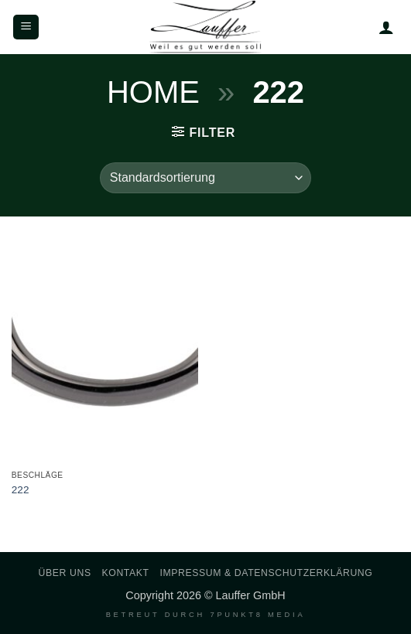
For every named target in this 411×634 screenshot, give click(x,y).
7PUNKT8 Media (257, 615)
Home (153, 92)
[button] (26, 27)
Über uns (65, 573)
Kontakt (125, 573)
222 (20, 490)
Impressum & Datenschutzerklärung (265, 573)
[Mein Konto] (386, 27)
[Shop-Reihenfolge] (205, 177)
